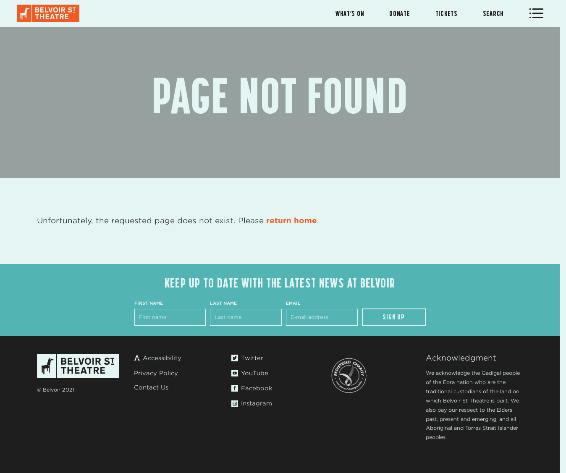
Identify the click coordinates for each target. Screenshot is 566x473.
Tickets (446, 13)
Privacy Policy (156, 373)
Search (493, 13)
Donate (399, 13)
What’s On (349, 13)
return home (291, 220)
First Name (148, 303)
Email (293, 303)
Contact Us (151, 387)
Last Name (223, 303)
